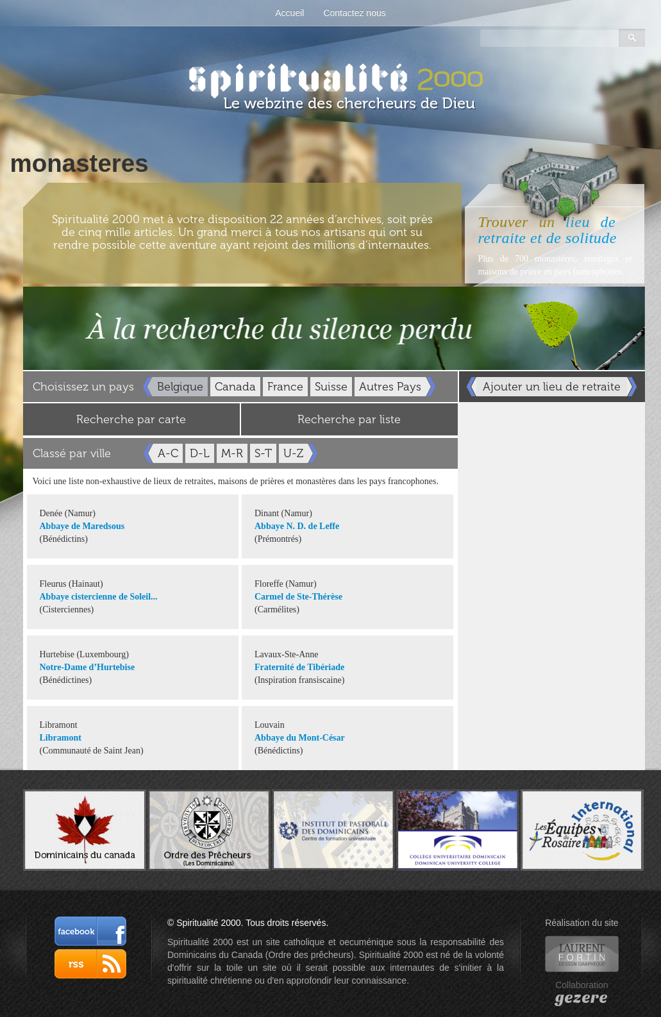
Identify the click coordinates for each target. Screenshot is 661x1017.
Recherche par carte (131, 419)
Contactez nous (354, 13)
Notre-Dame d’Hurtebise (87, 667)
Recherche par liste (349, 419)
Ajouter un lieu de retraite (552, 387)
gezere (581, 997)
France (285, 387)
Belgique (180, 387)
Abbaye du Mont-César (300, 738)
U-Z (293, 453)
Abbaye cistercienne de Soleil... (99, 596)
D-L (200, 453)
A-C (168, 453)
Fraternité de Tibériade (299, 667)
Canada (235, 387)
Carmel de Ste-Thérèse (298, 596)
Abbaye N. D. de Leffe (297, 526)
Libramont (60, 738)
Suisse (331, 387)
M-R (232, 453)
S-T (263, 453)
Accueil (289, 13)
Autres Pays (390, 387)
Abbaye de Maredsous (82, 526)
